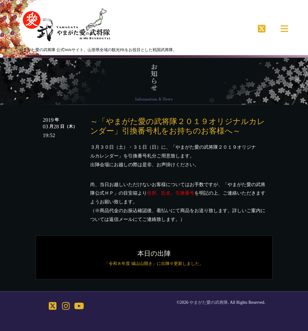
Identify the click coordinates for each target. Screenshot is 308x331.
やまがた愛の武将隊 (208, 302)
